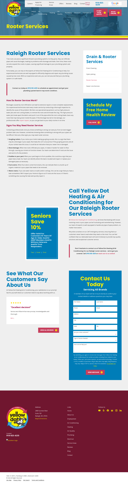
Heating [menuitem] (52, 13)
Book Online (115, 13)
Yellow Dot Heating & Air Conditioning (86, 220)
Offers (61, 4)
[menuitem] (102, 68)
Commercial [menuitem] (87, 13)
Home (69, 408)
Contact (82, 4)
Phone (77, 305)
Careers (30, 4)
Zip (99, 323)
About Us (70, 412)
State (77, 323)
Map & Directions (41, 416)
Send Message (97, 370)
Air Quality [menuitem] (59, 12)
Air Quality (71, 428)
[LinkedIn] (121, 408)
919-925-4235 (99, 4)
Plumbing (70, 432)
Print (41, 204)
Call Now (94, 122)
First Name (79, 299)
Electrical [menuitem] (77, 13)
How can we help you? (82, 342)
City (77, 317)
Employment (71, 416)
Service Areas (71, 440)
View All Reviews (50, 328)
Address (78, 311)
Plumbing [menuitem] (68, 13)
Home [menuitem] (27, 13)
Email (36, 204)
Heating (70, 424)
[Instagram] (116, 408)
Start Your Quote (101, 12)
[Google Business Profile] (112, 408)
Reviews (68, 4)
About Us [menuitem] (34, 12)
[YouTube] (99, 408)
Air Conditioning (73, 420)
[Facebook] (108, 408)
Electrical (70, 436)
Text (29, 204)
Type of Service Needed (82, 336)
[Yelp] (104, 408)
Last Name (101, 299)
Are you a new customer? (83, 329)
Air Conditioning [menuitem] (42, 12)
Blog (75, 4)
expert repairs (24, 120)
